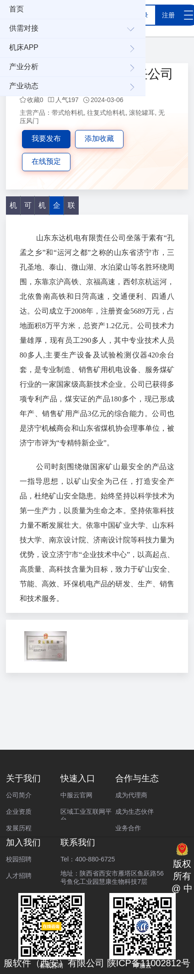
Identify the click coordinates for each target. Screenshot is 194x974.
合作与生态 (137, 778)
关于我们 (23, 778)
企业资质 (19, 811)
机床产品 (13, 208)
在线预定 (46, 161)
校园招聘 (19, 859)
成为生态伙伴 (134, 811)
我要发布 (46, 138)
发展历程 (19, 828)
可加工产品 (28, 208)
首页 (16, 9)
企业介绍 (56, 208)
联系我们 (77, 842)
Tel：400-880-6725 (87, 859)
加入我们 (23, 842)
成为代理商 (131, 795)
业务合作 (128, 828)
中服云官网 (76, 795)
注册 (168, 15)
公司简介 (19, 795)
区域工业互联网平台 (86, 814)
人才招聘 (19, 875)
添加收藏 (99, 138)
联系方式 (71, 208)
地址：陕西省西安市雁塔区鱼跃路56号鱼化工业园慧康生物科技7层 (112, 876)
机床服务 (42, 208)
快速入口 (77, 778)
